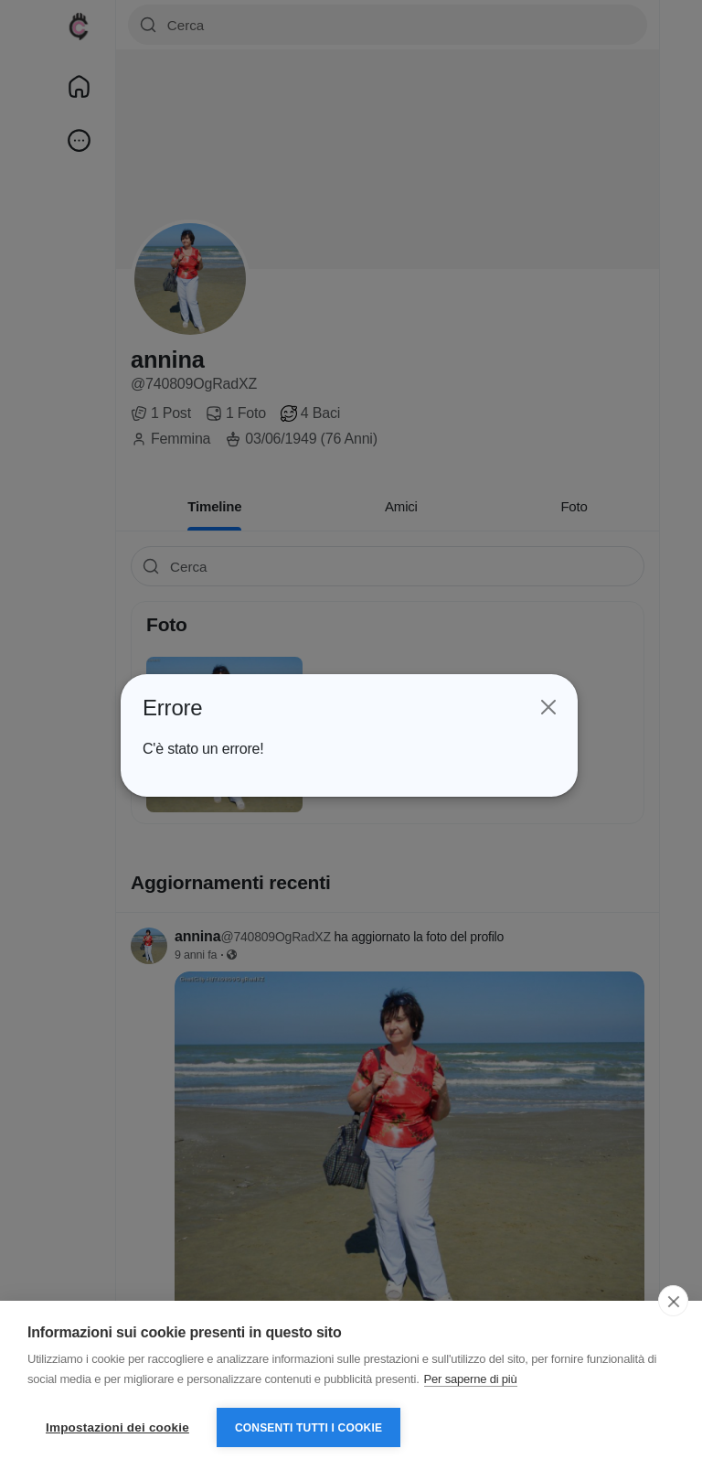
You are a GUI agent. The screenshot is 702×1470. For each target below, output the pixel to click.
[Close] (546, 707)
